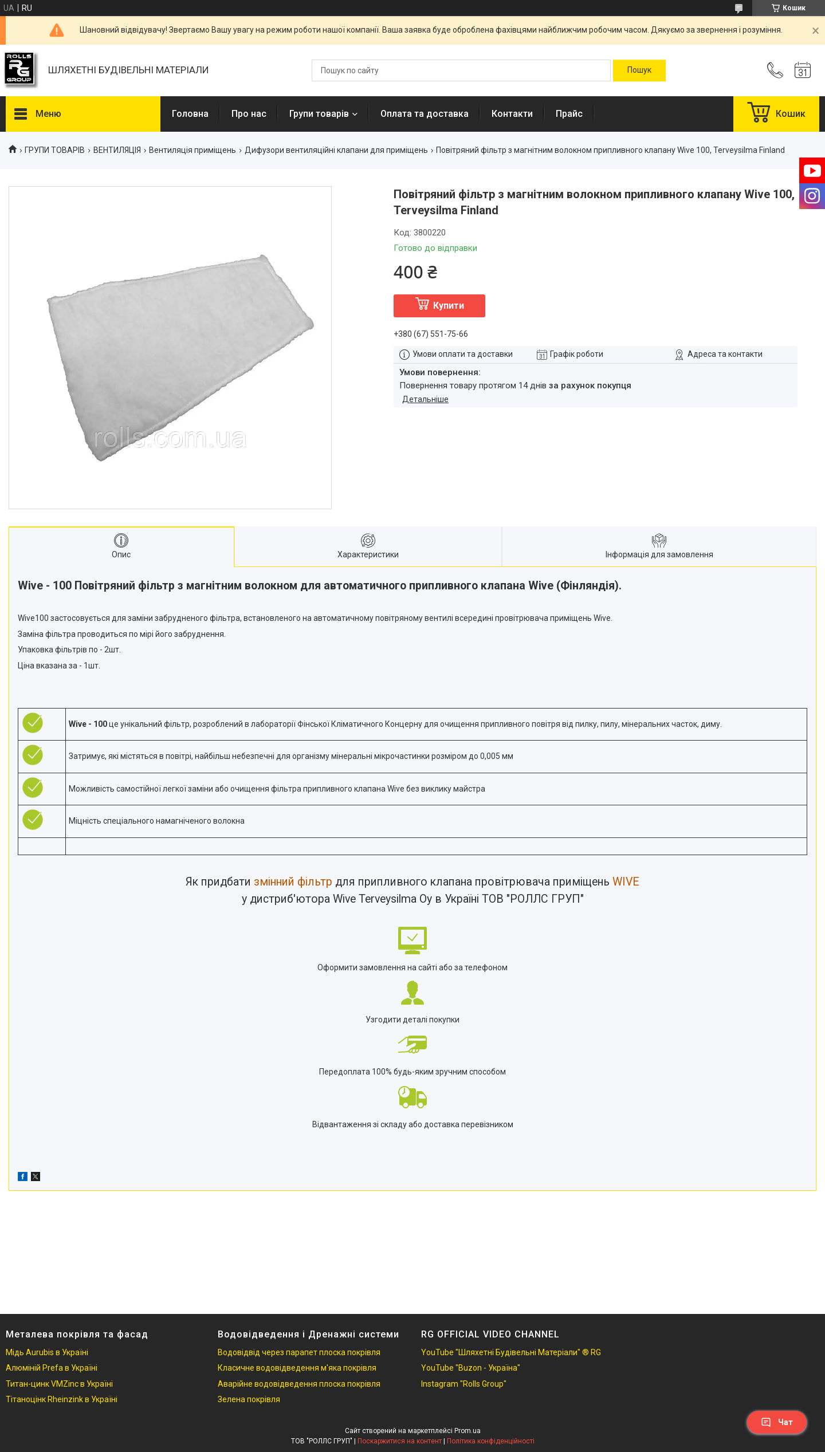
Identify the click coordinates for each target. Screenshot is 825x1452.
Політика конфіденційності (491, 1441)
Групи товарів (319, 113)
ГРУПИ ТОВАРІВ (55, 150)
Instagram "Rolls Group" (463, 1383)
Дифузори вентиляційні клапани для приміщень (336, 150)
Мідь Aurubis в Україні (47, 1352)
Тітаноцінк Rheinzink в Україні (61, 1399)
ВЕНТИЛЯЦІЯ (117, 150)
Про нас (248, 113)
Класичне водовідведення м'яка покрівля (297, 1367)
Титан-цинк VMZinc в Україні (59, 1383)
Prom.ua (467, 1431)
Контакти (512, 113)
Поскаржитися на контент (400, 1441)
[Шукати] (639, 70)
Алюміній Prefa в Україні (51, 1367)
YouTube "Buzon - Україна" (470, 1367)
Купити (448, 305)
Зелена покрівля (249, 1399)
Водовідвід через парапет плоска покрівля (299, 1352)
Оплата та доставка (424, 113)
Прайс (569, 113)
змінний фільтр (293, 881)
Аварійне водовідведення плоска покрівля (299, 1383)
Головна (190, 113)
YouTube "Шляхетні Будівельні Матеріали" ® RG (511, 1352)
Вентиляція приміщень (192, 150)
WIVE (625, 881)
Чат (777, 1422)
